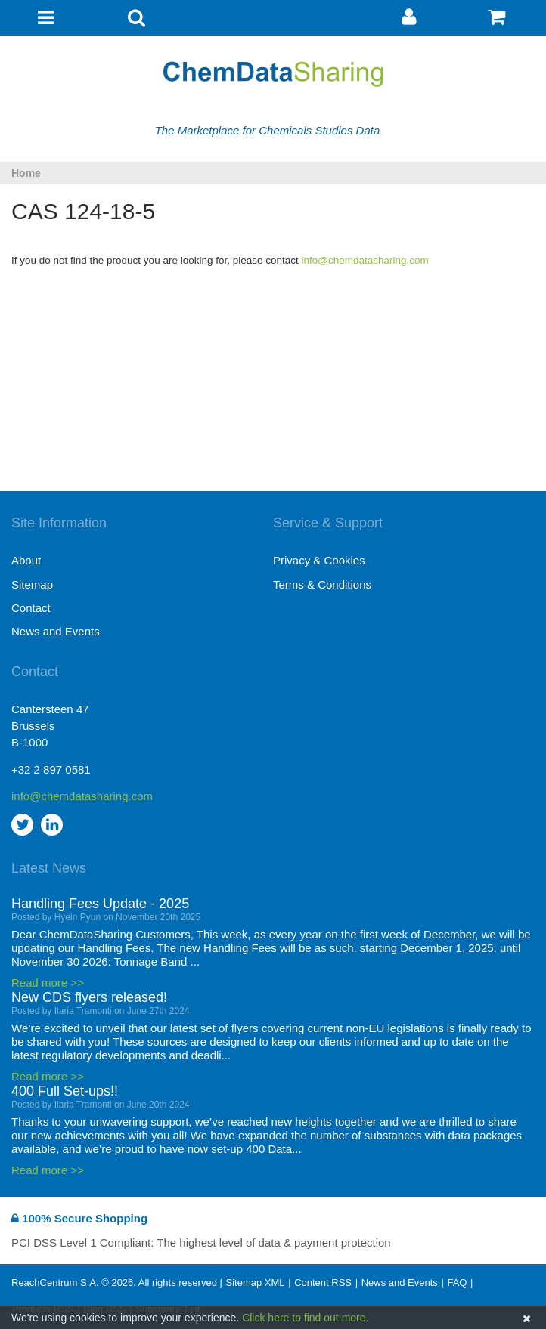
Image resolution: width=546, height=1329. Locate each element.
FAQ (457, 1282)
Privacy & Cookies (319, 560)
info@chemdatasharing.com (365, 260)
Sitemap (32, 584)
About (26, 560)
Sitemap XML (254, 1282)
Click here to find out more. (305, 1318)
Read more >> (47, 982)
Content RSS (323, 1282)
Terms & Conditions (322, 584)
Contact (31, 607)
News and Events (55, 631)
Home (26, 173)
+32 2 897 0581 (51, 769)
